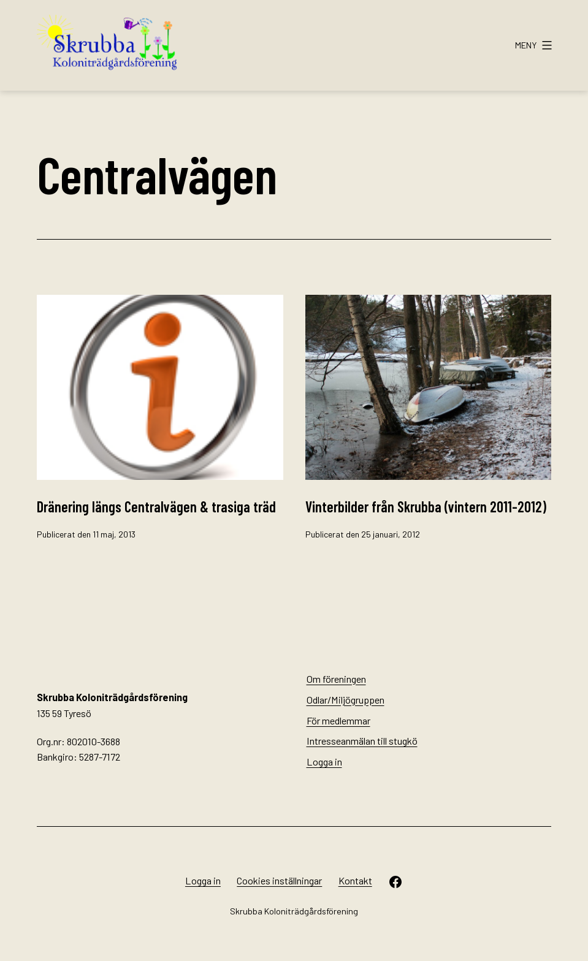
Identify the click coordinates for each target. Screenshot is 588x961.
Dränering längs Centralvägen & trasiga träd (156, 506)
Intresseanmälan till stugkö (362, 740)
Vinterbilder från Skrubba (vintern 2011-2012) (425, 506)
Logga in (324, 761)
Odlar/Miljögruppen (345, 699)
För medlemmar (338, 720)
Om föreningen (336, 679)
